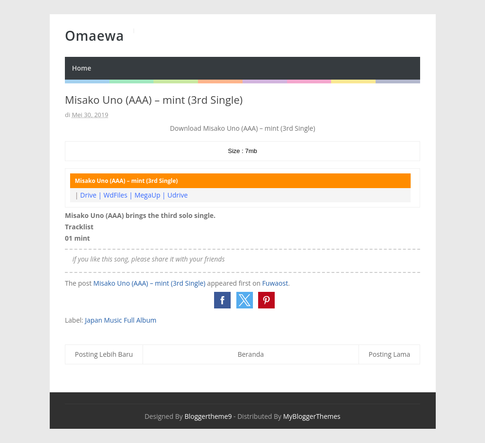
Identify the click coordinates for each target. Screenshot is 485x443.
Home (81, 67)
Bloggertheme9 (208, 416)
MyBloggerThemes (312, 416)
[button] (222, 300)
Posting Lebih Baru (104, 354)
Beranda (251, 354)
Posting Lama (389, 354)
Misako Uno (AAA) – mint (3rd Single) (149, 283)
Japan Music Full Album (120, 320)
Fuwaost (275, 283)
